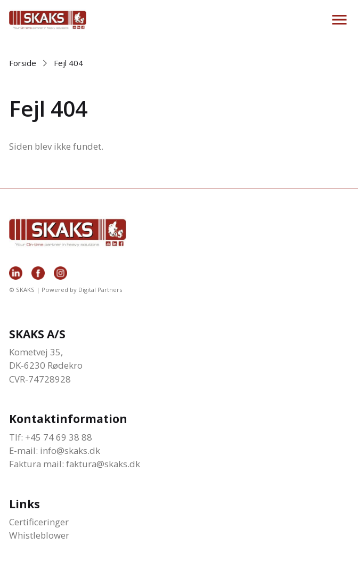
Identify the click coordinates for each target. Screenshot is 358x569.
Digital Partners (100, 290)
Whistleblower (39, 535)
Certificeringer (39, 522)
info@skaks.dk (70, 450)
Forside (22, 63)
